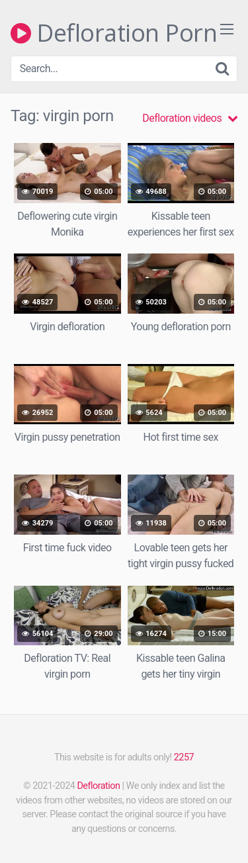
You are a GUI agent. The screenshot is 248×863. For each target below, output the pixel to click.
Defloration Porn (114, 33)
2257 (184, 757)
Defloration (98, 786)
